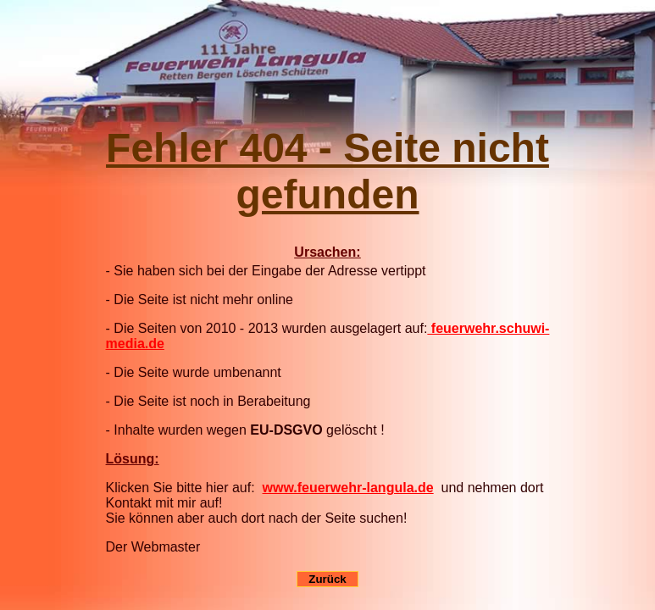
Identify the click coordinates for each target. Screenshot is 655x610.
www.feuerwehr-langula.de (348, 487)
